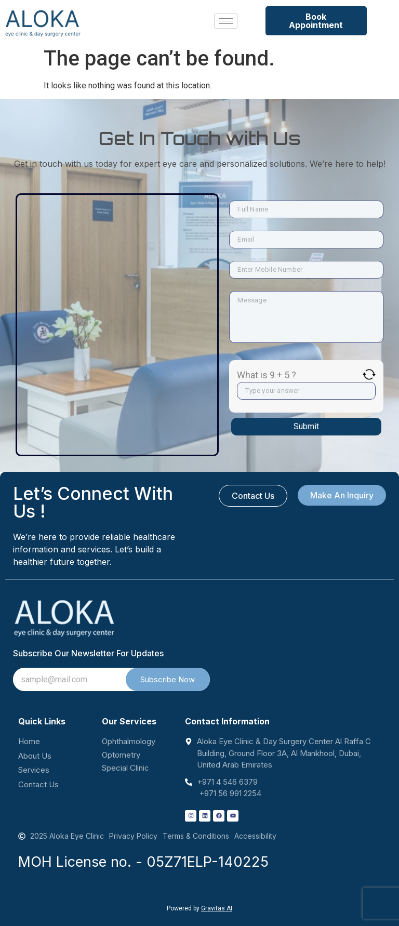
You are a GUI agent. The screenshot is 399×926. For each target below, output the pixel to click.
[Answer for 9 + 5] (306, 391)
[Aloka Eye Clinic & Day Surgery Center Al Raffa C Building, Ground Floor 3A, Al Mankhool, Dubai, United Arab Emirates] (117, 273)
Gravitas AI (216, 908)
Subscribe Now (167, 679)
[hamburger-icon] (225, 21)
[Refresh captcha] (369, 374)
